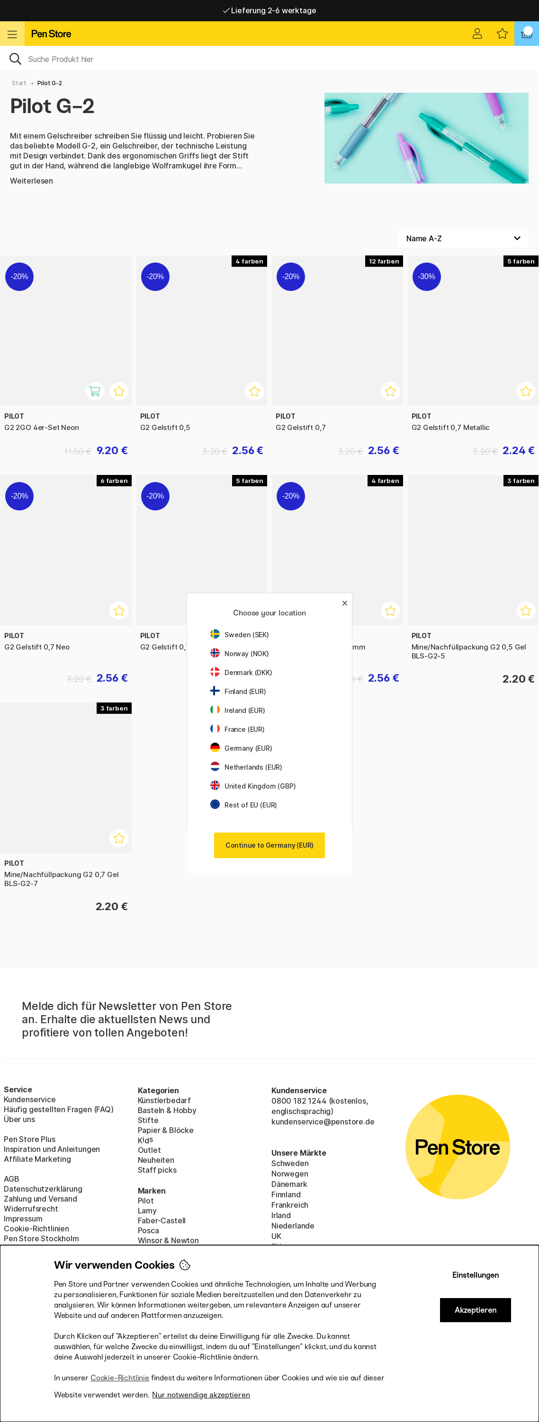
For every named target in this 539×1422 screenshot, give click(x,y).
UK (276, 1236)
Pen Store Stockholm (41, 1238)
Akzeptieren (475, 1310)
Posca (148, 1230)
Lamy (147, 1210)
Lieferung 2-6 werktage (269, 10)
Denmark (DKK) (241, 672)
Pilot (146, 1200)
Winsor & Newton (168, 1240)
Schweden (290, 1163)
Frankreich (289, 1205)
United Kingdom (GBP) (253, 786)
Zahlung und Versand (40, 1198)
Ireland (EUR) (237, 710)
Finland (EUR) (238, 691)
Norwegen (289, 1173)
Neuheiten (156, 1160)
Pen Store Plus (29, 1139)
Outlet (149, 1150)
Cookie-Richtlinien (36, 1228)
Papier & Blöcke (166, 1130)
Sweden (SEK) (239, 635)
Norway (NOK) (239, 654)
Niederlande (292, 1225)
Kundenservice (30, 1099)
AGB (11, 1179)
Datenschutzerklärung (43, 1189)
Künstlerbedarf (164, 1100)
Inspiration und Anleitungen (52, 1149)
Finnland (286, 1194)
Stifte (148, 1120)
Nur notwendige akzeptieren (201, 1394)
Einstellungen (475, 1275)
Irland (281, 1215)
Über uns (19, 1119)
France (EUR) (237, 729)
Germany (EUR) (241, 748)
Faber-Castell (162, 1220)
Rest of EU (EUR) (243, 805)
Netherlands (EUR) (246, 767)
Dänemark (289, 1184)
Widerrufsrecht (31, 1208)
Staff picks (157, 1170)
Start (19, 83)
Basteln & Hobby (167, 1110)
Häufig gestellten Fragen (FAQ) (59, 1109)
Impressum (23, 1218)
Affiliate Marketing (37, 1159)
